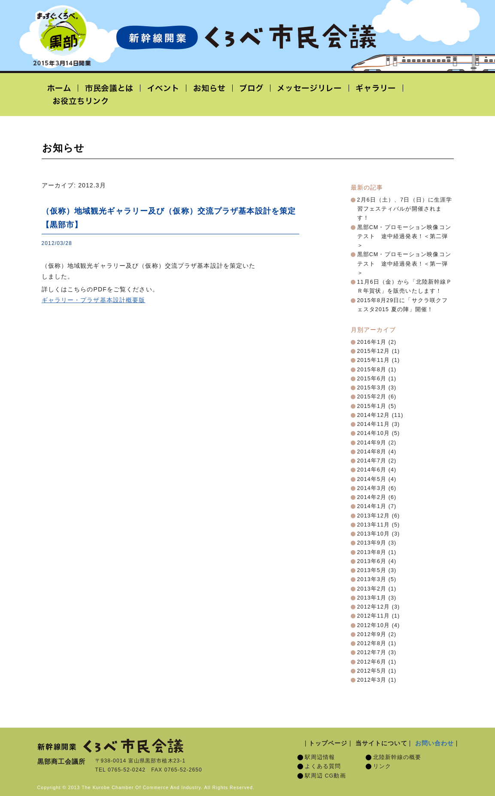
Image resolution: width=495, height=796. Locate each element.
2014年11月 (373, 424)
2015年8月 (372, 370)
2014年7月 (372, 461)
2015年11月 (373, 360)
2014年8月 (372, 452)
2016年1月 (372, 342)
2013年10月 (373, 534)
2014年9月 (372, 443)
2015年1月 (372, 406)
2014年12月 (373, 415)
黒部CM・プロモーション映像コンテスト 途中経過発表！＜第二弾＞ (404, 236)
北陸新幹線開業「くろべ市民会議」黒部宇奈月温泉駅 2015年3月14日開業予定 (246, 37)
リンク (382, 766)
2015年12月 (373, 351)
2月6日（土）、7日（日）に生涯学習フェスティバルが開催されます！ (404, 209)
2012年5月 (372, 671)
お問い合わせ (434, 743)
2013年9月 (372, 543)
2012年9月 (372, 634)
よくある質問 (323, 766)
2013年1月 (372, 598)
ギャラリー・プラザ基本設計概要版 (94, 300)
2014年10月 (373, 433)
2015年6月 (372, 379)
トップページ (328, 743)
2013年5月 (372, 570)
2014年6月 (372, 470)
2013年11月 (373, 525)
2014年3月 (372, 488)
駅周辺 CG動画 (325, 776)
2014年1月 (372, 506)
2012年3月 (372, 680)
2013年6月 (372, 561)
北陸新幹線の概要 (397, 757)
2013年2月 (372, 589)
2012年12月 (373, 607)
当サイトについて (381, 743)
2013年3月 (372, 579)
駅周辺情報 (320, 757)
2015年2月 (372, 397)
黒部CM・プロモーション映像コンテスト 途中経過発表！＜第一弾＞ (404, 263)
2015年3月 (372, 388)
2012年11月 (373, 616)
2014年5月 (372, 479)
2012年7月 (372, 652)
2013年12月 (373, 516)
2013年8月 (372, 552)
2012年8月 (372, 643)
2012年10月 (373, 625)
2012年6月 (372, 662)
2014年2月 (372, 497)
